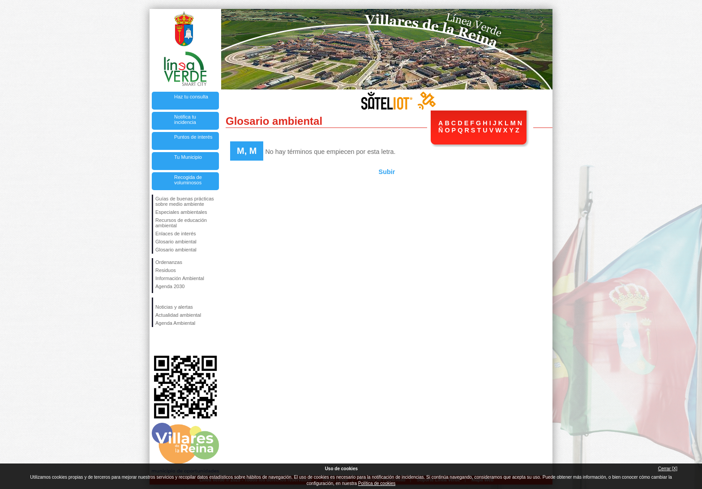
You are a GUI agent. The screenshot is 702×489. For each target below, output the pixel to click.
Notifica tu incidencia (185, 119)
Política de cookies (376, 483)
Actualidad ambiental (178, 315)
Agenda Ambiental (175, 323)
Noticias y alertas (174, 307)
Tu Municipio (188, 157)
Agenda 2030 (169, 286)
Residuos (165, 270)
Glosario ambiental (176, 241)
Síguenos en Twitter (172, 341)
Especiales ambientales (181, 212)
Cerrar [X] (667, 468)
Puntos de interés (193, 137)
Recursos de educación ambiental (181, 222)
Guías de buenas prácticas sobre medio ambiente (184, 201)
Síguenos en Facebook (157, 341)
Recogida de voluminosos (188, 179)
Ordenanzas (168, 262)
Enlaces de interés (175, 233)
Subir (387, 171)
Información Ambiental (179, 278)
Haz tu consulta (191, 96)
